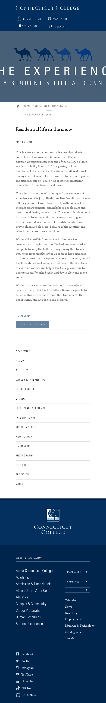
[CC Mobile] (26, 695)
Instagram (27, 668)
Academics (23, 577)
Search (60, 25)
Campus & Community (31, 604)
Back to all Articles (32, 324)
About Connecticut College (34, 571)
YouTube (27, 675)
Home (19, 106)
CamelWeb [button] (73, 582)
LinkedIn (27, 681)
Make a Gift (61, 19)
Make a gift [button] (74, 572)
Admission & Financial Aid (51, 106)
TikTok (26, 688)
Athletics (22, 597)
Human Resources (28, 617)
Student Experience (29, 624)
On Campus (23, 316)
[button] (77, 590)
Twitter (26, 661)
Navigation (29, 25)
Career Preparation (29, 610)
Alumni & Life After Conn (33, 591)
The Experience (33, 114)
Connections (32, 19)
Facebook (27, 654)
